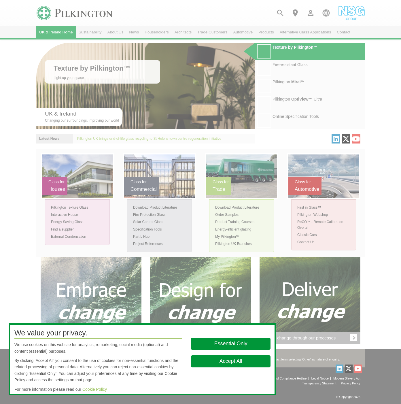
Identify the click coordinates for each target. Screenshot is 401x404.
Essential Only (230, 343)
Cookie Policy (94, 389)
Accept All (230, 361)
